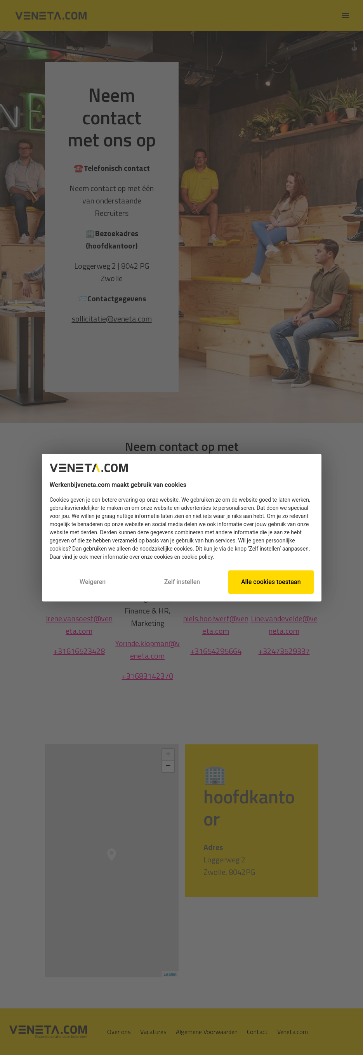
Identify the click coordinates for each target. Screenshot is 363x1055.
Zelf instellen (182, 582)
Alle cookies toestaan (271, 582)
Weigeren (93, 582)
